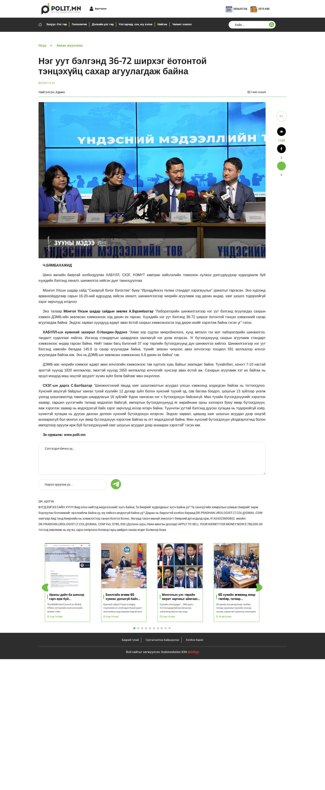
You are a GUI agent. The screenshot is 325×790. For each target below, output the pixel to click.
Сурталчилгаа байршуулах (162, 639)
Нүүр (42, 45)
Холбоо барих (194, 639)
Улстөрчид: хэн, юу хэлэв (135, 24)
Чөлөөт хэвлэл (182, 24)
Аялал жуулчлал (70, 45)
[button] (259, 587)
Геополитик (79, 24)
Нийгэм (162, 24)
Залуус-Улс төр (56, 24)
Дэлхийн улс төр (103, 24)
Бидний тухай (130, 639)
